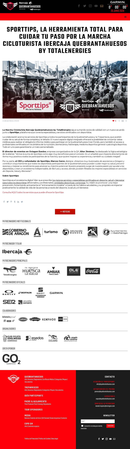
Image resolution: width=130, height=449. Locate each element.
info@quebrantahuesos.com (106, 384)
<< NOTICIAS (65, 212)
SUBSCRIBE (110, 426)
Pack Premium (29, 404)
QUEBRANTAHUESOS (34, 377)
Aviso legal (54, 438)
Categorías (58, 379)
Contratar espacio (33, 426)
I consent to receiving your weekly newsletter (91, 427)
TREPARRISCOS (32, 387)
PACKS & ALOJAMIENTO (36, 401)
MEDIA (28, 415)
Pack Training (38, 404)
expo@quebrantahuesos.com (105, 398)
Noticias (27, 418)
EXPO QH (29, 424)
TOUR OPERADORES (34, 410)
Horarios (30, 379)
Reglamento (38, 379)
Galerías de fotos (36, 418)
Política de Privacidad (31, 438)
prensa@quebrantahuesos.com (105, 391)
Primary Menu (125, 17)
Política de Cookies (45, 438)
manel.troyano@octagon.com (105, 406)
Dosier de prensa (55, 418)
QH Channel (45, 418)
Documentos (29, 382)
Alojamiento (47, 404)
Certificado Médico (48, 379)
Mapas (65, 379)
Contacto (64, 418)
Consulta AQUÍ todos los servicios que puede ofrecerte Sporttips (33, 192)
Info (26, 379)
